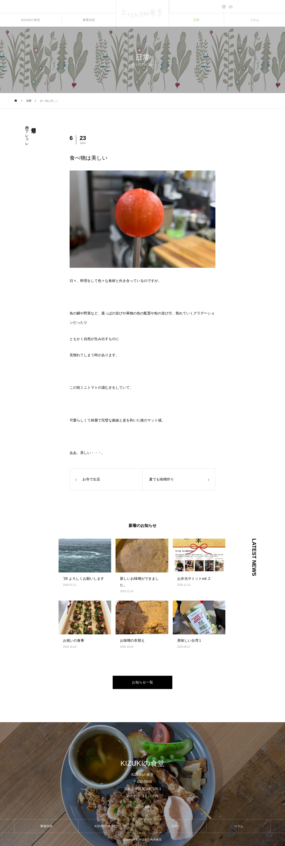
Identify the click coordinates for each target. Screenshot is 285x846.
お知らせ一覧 (142, 682)
